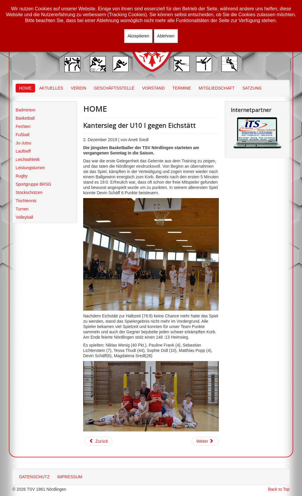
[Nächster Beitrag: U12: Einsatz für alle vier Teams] (205, 441)
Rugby (21, 176)
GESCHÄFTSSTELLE (114, 88)
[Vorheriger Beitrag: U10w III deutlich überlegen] (98, 441)
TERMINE (182, 88)
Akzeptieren (138, 36)
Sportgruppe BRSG (33, 184)
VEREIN (78, 88)
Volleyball (24, 217)
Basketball (25, 118)
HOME (25, 88)
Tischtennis (26, 200)
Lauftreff (23, 151)
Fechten (23, 126)
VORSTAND (153, 88)
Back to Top (279, 489)
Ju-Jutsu (23, 143)
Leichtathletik (28, 159)
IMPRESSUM (69, 476)
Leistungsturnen (30, 167)
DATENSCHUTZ (34, 476)
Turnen (22, 209)
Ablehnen (166, 36)
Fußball (22, 134)
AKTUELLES (51, 88)
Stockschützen (29, 192)
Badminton (25, 110)
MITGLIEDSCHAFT (217, 88)
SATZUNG (252, 88)
